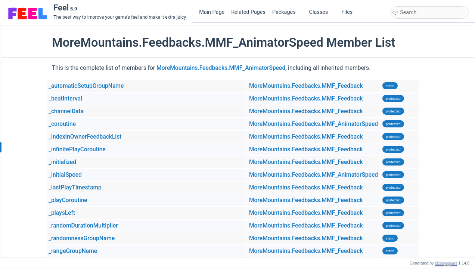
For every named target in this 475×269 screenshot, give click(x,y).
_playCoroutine (115, 200)
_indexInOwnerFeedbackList (132, 136)
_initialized (110, 162)
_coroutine (109, 124)
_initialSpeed (112, 174)
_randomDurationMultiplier (130, 225)
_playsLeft (109, 213)
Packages (286, 12)
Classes (321, 12)
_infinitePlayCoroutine (124, 149)
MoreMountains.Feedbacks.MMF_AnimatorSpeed (268, 68)
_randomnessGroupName (129, 238)
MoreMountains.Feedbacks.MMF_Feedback (353, 86)
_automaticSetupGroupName (133, 86)
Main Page (211, 12)
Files (349, 12)
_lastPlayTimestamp (122, 187)
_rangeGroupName (120, 251)
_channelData (113, 111)
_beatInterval (113, 98)
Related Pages (248, 12)
